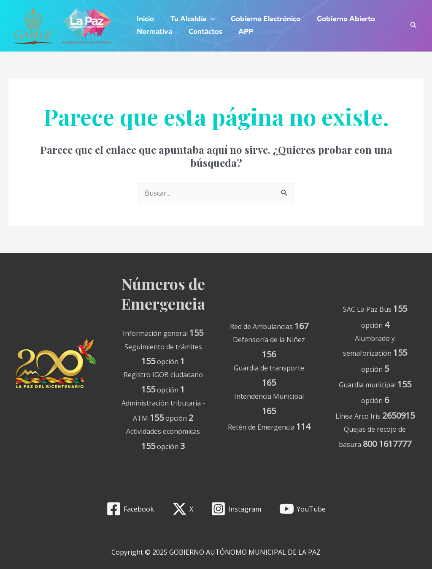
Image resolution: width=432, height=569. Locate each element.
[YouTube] (303, 508)
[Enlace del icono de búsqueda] (413, 26)
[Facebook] (130, 508)
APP (241, 31)
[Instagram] (236, 508)
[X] (182, 508)
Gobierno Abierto (339, 19)
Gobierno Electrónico (261, 19)
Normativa (153, 31)
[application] (207, 19)
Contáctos (202, 31)
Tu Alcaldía (189, 19)
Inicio (144, 19)
